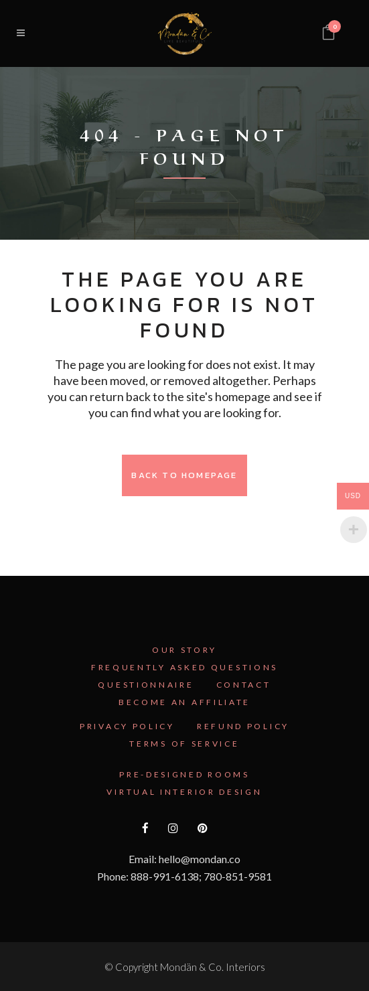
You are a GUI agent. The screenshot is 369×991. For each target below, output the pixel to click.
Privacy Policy (127, 726)
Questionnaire (146, 685)
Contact (243, 685)
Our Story (184, 650)
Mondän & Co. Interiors (212, 967)
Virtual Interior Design (184, 792)
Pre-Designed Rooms (184, 774)
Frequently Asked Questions (184, 667)
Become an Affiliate (184, 702)
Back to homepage (184, 475)
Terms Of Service (184, 744)
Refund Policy (243, 726)
